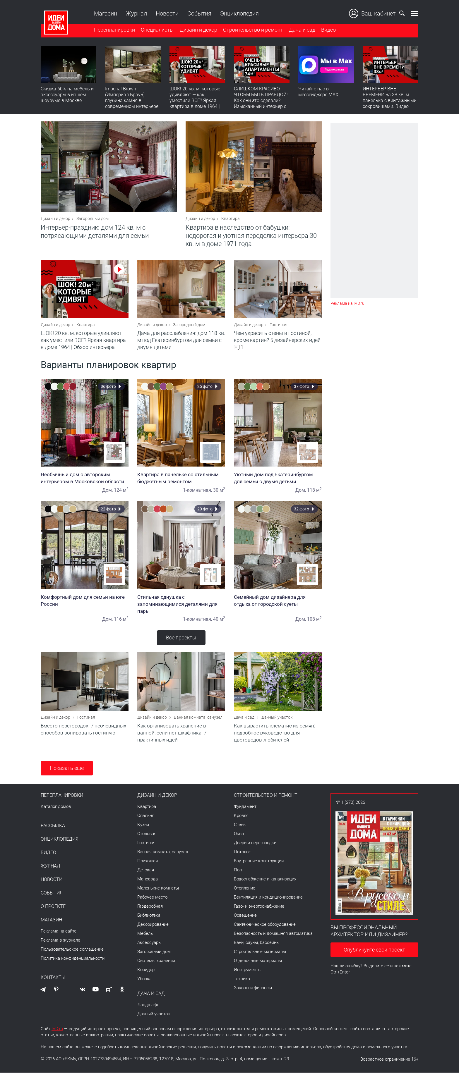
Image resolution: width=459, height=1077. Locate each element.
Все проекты (181, 640)
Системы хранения (156, 965)
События (199, 13)
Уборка (144, 983)
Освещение (245, 919)
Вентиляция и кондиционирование (268, 901)
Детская (145, 874)
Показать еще (67, 772)
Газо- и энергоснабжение (259, 910)
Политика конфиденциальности (73, 962)
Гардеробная (150, 910)
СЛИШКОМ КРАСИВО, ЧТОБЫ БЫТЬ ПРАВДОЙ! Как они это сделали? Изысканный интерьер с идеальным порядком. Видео (261, 104)
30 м (219, 493)
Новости (166, 13)
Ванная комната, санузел (198, 721)
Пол (238, 874)
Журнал (135, 13)
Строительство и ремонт (252, 30)
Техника (242, 983)
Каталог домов (56, 810)
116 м (121, 622)
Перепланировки (113, 30)
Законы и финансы (253, 992)
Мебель (145, 937)
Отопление (244, 892)
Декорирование (153, 928)
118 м (314, 493)
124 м (121, 493)
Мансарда (147, 883)
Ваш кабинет (373, 13)
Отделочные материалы (258, 965)
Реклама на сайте (58, 935)
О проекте (53, 911)
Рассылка (53, 830)
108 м (314, 622)
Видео (328, 30)
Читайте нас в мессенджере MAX (318, 92)
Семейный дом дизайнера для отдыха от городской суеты (278, 603)
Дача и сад (301, 30)
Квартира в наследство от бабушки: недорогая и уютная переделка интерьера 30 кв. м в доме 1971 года (251, 237)
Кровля (241, 820)
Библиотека (148, 919)
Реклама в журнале (60, 944)
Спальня (145, 820)
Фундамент (245, 810)
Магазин (105, 13)
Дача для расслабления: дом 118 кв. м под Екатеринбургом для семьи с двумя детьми (181, 343)
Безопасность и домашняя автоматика (273, 937)
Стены (240, 829)
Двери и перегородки (255, 847)
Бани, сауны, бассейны (257, 946)
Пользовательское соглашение (72, 953)
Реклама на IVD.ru (347, 303)
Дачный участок (276, 721)
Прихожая (147, 865)
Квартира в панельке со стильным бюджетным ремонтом (181, 481)
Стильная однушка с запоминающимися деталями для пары (181, 606)
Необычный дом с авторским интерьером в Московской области (85, 481)
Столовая (146, 838)
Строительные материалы (260, 956)
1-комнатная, (197, 493)
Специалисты (156, 30)
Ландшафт (148, 1009)
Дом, (107, 493)
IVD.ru (57, 1033)
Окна (239, 838)
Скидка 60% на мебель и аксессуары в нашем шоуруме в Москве (67, 95)
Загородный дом (92, 220)
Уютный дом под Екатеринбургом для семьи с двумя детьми (278, 481)
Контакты (53, 982)
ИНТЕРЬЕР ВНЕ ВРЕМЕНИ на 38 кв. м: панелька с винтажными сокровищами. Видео (390, 98)
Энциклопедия (239, 13)
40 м (219, 622)
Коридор (146, 974)
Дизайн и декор (198, 30)
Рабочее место (152, 901)
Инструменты (247, 974)
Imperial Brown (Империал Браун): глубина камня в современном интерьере (131, 98)
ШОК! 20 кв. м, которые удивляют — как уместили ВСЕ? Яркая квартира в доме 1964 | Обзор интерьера (194, 101)
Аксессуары (149, 946)
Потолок (242, 856)
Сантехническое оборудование (265, 928)
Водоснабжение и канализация (265, 883)
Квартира (230, 220)
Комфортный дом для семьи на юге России (85, 603)
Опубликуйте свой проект (374, 954)
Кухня (143, 829)
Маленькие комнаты (158, 892)
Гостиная (278, 327)
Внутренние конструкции (259, 865)
